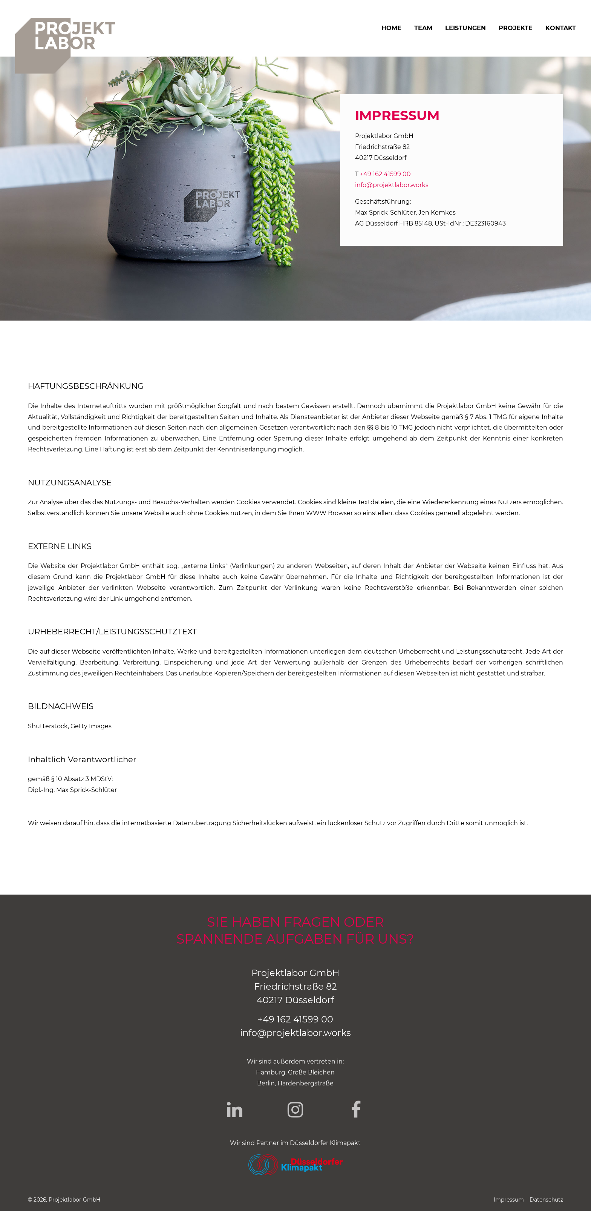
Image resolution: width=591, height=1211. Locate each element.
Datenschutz (546, 1199)
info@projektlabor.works (392, 185)
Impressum (509, 1199)
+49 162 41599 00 (385, 174)
